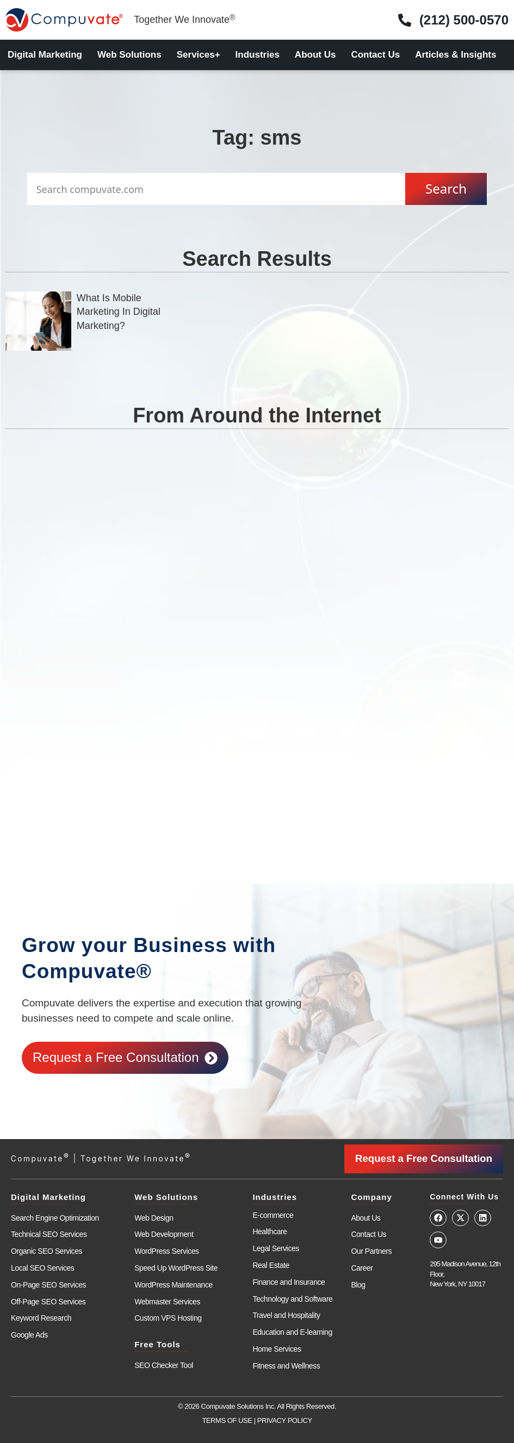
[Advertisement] (256, 557)
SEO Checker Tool (163, 1364)
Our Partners (371, 1250)
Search (446, 188)
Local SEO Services (42, 1267)
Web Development (163, 1234)
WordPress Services (166, 1250)
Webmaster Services (167, 1301)
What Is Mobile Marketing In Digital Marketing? (118, 312)
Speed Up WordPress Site (176, 1267)
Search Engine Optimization (55, 1217)
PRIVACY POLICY (284, 1420)
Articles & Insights (455, 54)
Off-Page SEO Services (48, 1301)
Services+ (198, 54)
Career (362, 1267)
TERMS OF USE (227, 1420)
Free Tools (157, 1343)
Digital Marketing (45, 54)
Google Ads (29, 1334)
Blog (358, 1284)
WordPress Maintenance (173, 1284)
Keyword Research (41, 1318)
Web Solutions (129, 54)
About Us (315, 54)
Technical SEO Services (49, 1234)
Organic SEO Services (46, 1250)
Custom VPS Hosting (167, 1318)
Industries (258, 54)
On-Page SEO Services (48, 1284)
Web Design (154, 1217)
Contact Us (375, 54)
